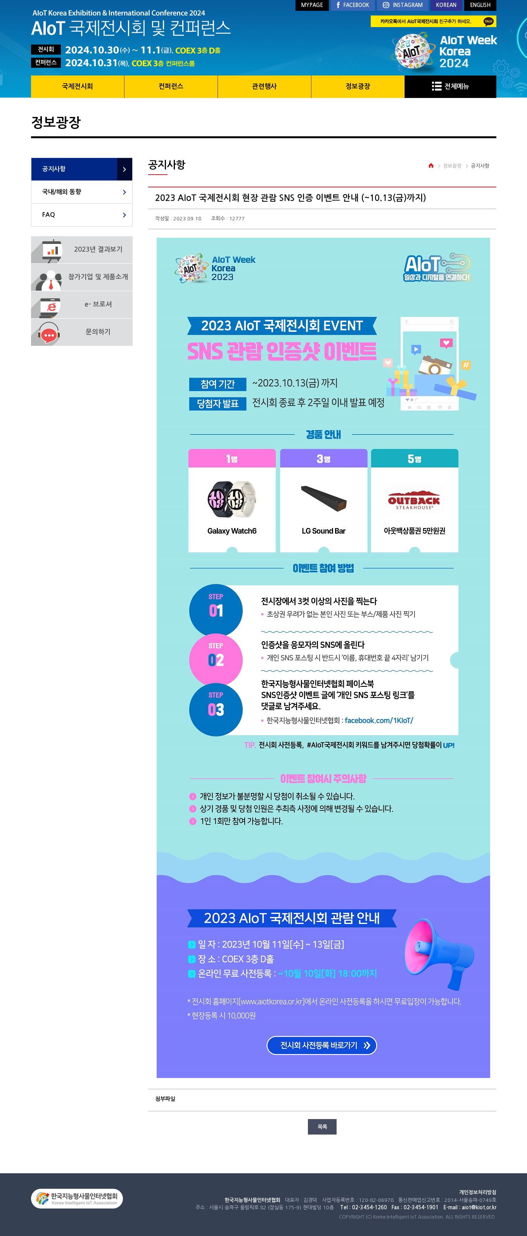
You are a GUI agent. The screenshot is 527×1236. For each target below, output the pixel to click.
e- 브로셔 (98, 304)
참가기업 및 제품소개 (98, 277)
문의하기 (98, 332)
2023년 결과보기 (98, 249)
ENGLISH (480, 5)
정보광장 (358, 86)
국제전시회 (77, 86)
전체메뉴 (450, 86)
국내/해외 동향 (61, 192)
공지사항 (54, 169)
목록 (322, 1127)
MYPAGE (312, 5)
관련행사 (264, 86)
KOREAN (446, 5)
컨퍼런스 (171, 86)
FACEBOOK (353, 5)
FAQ (48, 215)
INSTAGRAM (403, 5)
